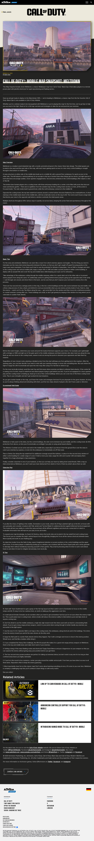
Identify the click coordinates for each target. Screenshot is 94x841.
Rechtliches (6, 816)
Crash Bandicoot (9, 808)
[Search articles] (91, 2)
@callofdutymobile (34, 750)
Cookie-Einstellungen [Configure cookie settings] (8, 825)
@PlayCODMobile (14, 750)
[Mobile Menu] (87, 2)
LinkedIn (50, 808)
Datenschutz (6, 822)
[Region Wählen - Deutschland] (88, 789)
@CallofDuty (53, 752)
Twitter (50, 762)
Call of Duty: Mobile (36, 748)
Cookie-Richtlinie (7, 823)
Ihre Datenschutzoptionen (10, 827)
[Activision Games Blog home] (10, 790)
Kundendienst (6, 818)
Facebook (78, 752)
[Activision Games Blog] (9, 2)
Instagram (68, 752)
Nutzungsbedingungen (8, 820)
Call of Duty (8, 801)
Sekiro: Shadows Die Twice (12, 810)
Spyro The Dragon (10, 806)
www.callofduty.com (12, 752)
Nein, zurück (6, 12)
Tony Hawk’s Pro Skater (12, 803)
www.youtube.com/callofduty (30, 752)
